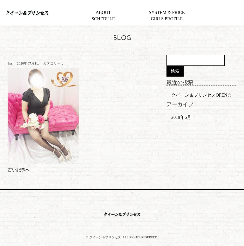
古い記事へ (19, 169)
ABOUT (103, 12)
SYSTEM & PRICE (167, 12)
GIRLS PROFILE (167, 19)
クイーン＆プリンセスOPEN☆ (201, 95)
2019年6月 (181, 117)
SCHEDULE (103, 19)
